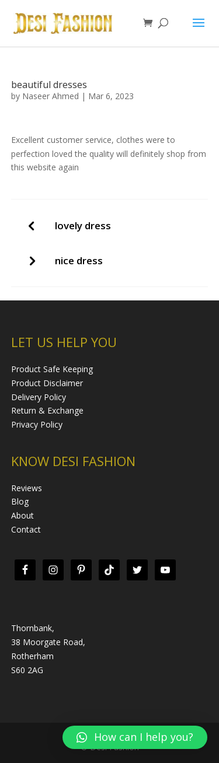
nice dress (79, 261)
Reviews (26, 488)
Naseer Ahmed (50, 96)
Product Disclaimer (47, 382)
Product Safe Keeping (52, 368)
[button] (134, 737)
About (22, 515)
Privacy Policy (36, 424)
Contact (26, 529)
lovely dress (83, 226)
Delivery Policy (38, 396)
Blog (20, 501)
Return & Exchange (47, 410)
